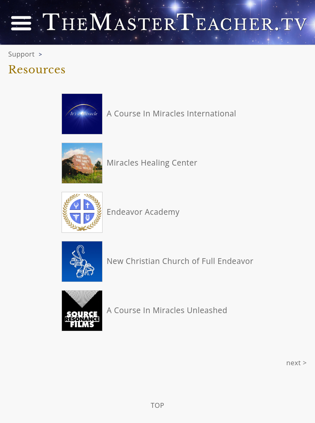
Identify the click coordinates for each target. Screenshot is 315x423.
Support (21, 54)
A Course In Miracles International (171, 113)
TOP (157, 405)
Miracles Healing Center (152, 162)
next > (296, 362)
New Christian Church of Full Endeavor (180, 261)
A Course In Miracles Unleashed (167, 310)
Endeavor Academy (143, 212)
